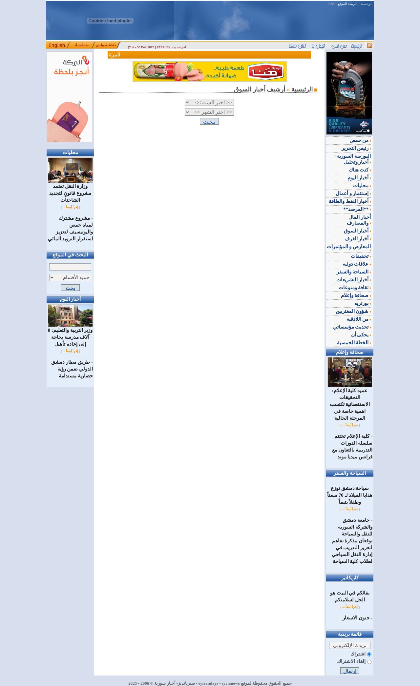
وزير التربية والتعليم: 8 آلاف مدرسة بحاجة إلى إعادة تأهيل (70, 335)
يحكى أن (361, 334)
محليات (362, 185)
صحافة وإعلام (356, 295)
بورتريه (362, 303)
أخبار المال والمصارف (359, 220)
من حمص (360, 140)
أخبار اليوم (359, 177)
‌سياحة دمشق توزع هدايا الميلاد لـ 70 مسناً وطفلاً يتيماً (349, 495)
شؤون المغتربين (353, 311)
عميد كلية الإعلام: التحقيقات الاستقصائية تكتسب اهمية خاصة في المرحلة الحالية (349, 402)
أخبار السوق (357, 230)
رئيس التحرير (356, 148)
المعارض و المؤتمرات (349, 247)
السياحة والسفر (354, 271)
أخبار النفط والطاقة (350, 201)
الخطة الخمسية (354, 342)
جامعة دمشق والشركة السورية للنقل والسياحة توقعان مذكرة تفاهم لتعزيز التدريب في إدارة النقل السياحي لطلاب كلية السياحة (352, 540)
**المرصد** (357, 209)
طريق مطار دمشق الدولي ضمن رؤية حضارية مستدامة (72, 368)
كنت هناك (360, 169)
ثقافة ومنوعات (355, 287)
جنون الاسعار (356, 617)
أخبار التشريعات (353, 279)
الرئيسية (366, 4)
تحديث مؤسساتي (352, 327)
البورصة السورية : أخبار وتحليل (352, 159)
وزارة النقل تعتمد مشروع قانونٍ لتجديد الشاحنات (70, 191)
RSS (331, 4)
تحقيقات (361, 256)
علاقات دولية (357, 264)
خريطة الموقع (347, 4)
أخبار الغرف (358, 238)
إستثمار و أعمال (353, 193)
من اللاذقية (358, 319)
